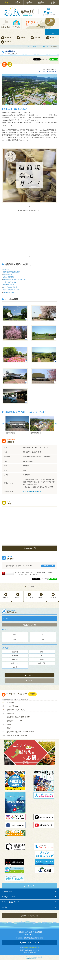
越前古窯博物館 (8, 277)
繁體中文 (41, 3)
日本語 (6, 3)
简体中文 (29, 3)
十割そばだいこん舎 (10, 282)
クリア (30, 680)
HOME (28, 46)
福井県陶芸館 (7, 274)
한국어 (53, 3)
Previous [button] (3, 424)
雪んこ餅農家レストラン (11, 290)
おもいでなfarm (8, 292)
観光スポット (36, 46)
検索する (30, 675)
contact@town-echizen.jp (31, 947)
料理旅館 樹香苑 (8, 285)
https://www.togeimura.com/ (32, 491)
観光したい (45, 46)
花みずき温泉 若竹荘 (10, 287)
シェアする (45, 59)
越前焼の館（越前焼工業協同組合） (15, 279)
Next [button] (56, 424)
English (17, 3)
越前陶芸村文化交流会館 (11, 272)
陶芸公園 (6, 269)
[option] (17, 425)
